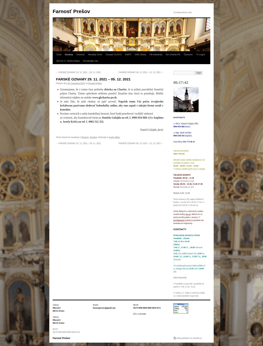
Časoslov (188, 54)
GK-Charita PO (173, 54)
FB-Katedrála (155, 54)
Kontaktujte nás (90, 61)
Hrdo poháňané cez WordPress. (189, 338)
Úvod (58, 54)
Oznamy (69, 54)
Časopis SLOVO (113, 54)
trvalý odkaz (114, 137)
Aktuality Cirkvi (95, 54)
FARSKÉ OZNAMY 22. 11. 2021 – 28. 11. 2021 (78, 72)
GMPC (128, 54)
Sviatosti (80, 54)
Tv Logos (200, 54)
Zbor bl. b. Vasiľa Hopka (68, 61)
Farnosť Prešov (71, 11)
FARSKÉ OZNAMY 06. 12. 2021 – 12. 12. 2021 (141, 72)
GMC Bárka (140, 54)
